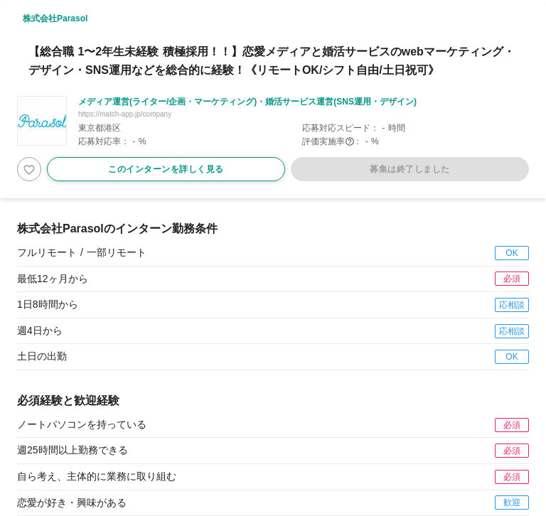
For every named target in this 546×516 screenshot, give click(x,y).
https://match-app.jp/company (124, 114)
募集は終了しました (410, 169)
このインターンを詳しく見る (166, 169)
